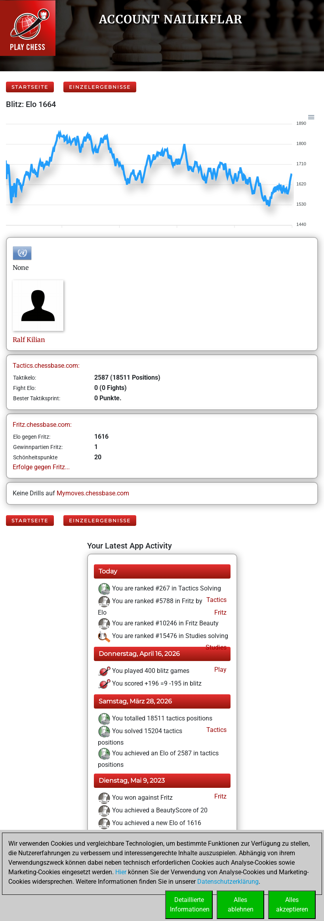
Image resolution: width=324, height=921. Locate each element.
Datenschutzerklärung (228, 881)
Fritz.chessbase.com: (42, 424)
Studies (215, 647)
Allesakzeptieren (292, 904)
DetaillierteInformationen (190, 904)
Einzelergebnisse (100, 87)
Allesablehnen (240, 904)
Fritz (220, 612)
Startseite (29, 87)
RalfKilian (29, 340)
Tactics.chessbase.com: (46, 365)
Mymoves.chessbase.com (93, 493)
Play (220, 669)
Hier (120, 872)
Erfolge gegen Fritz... (41, 467)
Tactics (216, 600)
